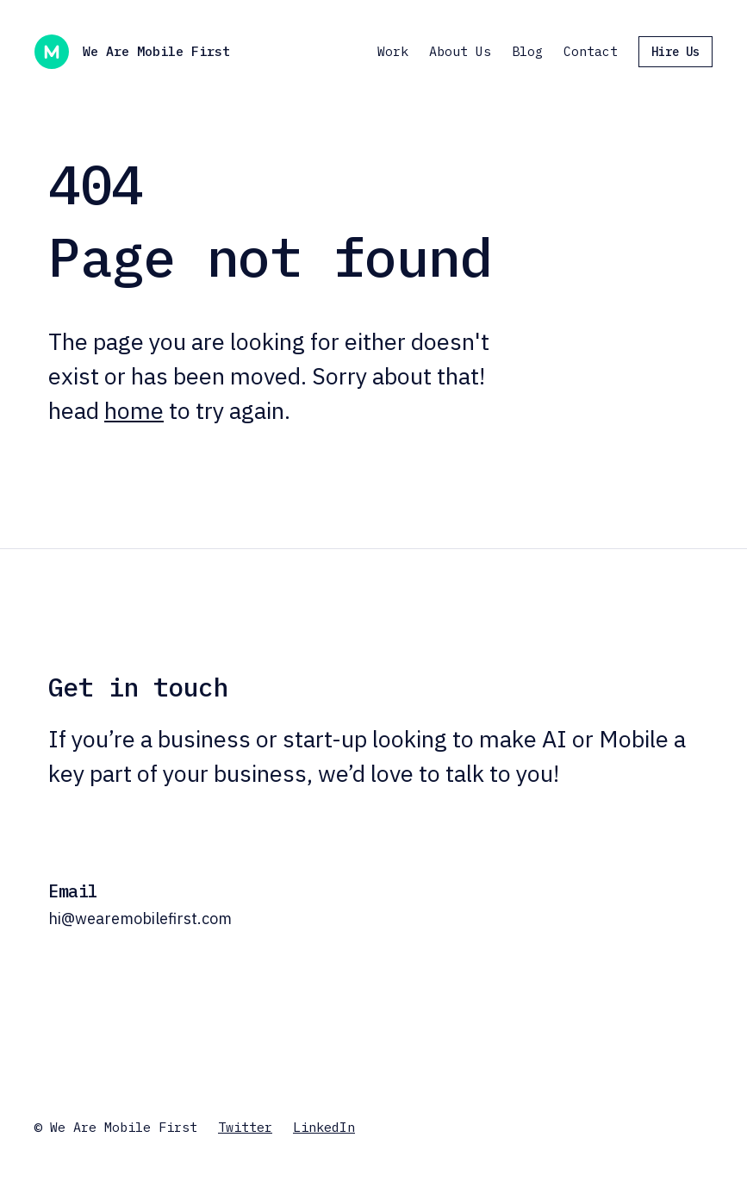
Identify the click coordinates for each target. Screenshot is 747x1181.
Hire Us (675, 51)
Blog (527, 51)
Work (392, 51)
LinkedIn (324, 1127)
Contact (590, 51)
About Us (460, 51)
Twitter (245, 1127)
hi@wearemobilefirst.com (140, 918)
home (134, 410)
